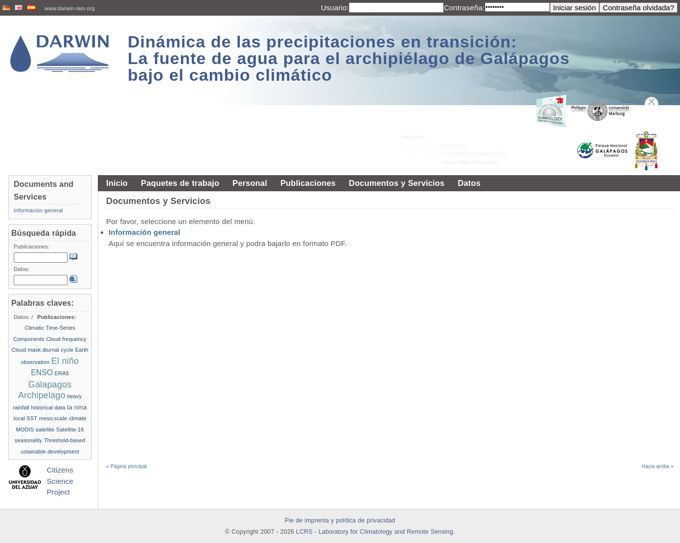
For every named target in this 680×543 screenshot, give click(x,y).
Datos (469, 183)
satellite (45, 429)
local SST (26, 418)
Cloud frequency (66, 339)
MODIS (25, 429)
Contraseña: (464, 7)
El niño (65, 361)
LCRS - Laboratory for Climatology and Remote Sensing (374, 531)
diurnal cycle (58, 350)
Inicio (117, 183)
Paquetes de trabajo (180, 183)
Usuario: (335, 7)
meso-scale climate (63, 418)
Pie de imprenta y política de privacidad (340, 520)
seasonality (28, 440)
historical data (48, 407)
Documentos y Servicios (397, 183)
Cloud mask (26, 350)
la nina (77, 407)
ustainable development (50, 451)
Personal (249, 183)
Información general (145, 232)
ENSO (42, 372)
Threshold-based (64, 440)
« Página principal (126, 466)
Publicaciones (308, 183)
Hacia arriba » (658, 466)
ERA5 (62, 373)
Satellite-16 (70, 429)
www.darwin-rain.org (70, 8)
